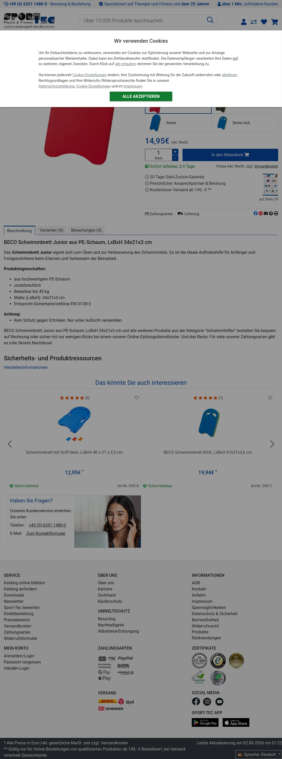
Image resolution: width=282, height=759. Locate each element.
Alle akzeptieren (141, 96)
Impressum (133, 86)
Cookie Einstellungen (89, 75)
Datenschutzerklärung (57, 86)
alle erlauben (125, 64)
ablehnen (229, 75)
